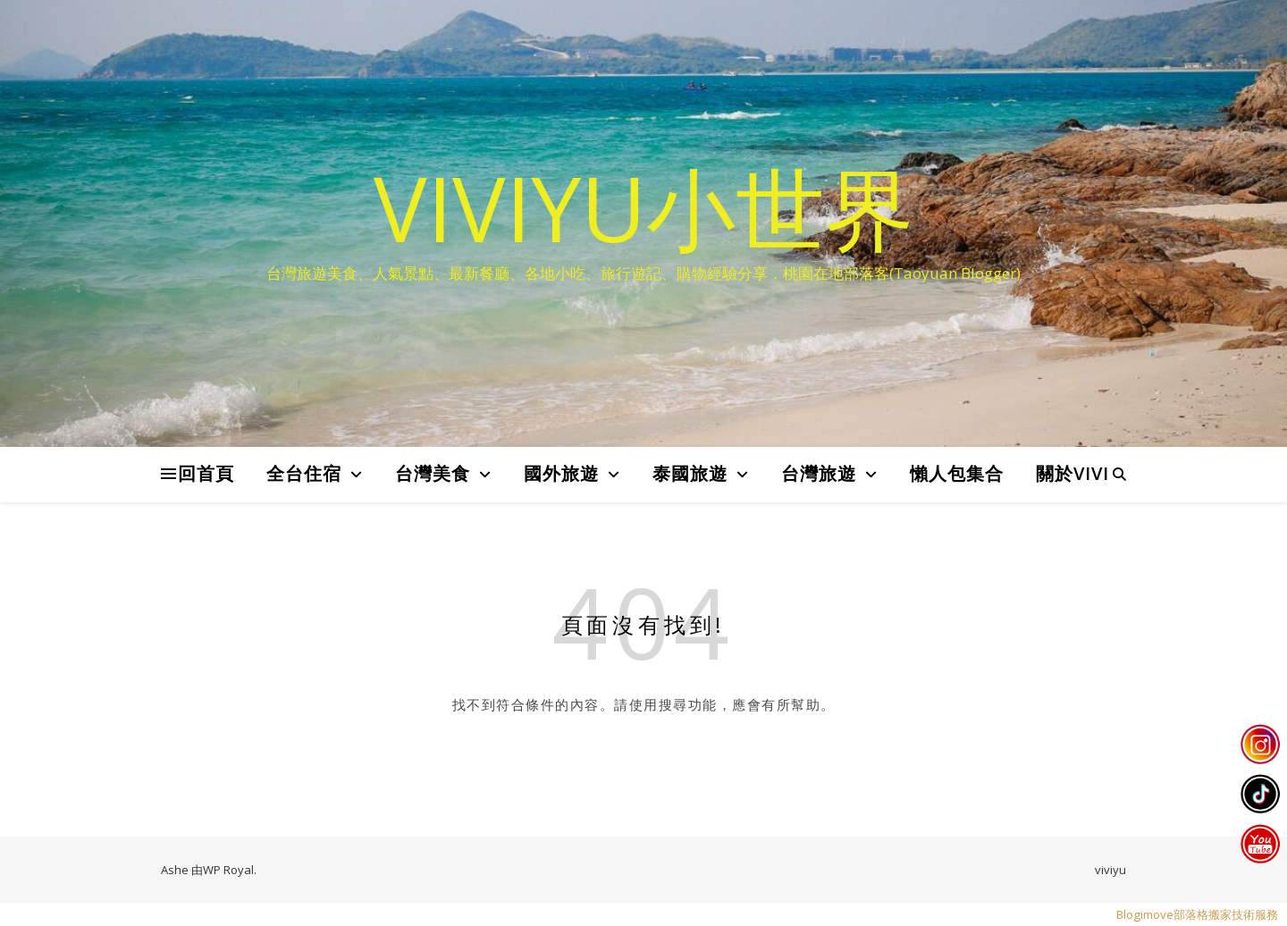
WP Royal (228, 870)
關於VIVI (1072, 473)
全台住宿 (303, 473)
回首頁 (206, 473)
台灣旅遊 (818, 473)
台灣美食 (432, 473)
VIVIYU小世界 (644, 207)
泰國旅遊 (690, 473)
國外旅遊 (561, 473)
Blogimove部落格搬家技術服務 (1197, 914)
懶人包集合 (957, 473)
